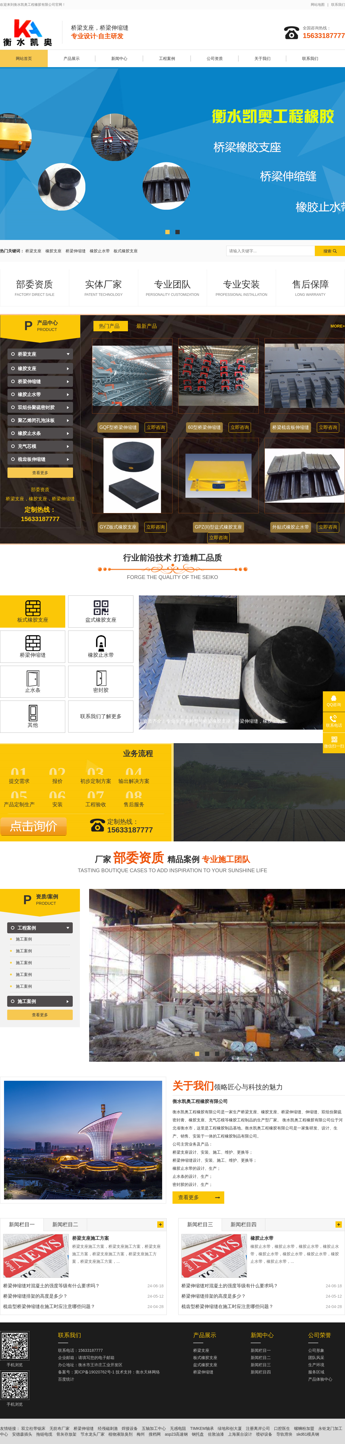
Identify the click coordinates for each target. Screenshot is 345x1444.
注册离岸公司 (258, 1428)
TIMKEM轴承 (202, 1428)
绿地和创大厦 (230, 1428)
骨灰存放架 (66, 1434)
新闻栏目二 (261, 1357)
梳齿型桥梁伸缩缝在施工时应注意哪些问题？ (49, 1306)
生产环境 (316, 1364)
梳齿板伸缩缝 (31, 459)
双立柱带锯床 (33, 1428)
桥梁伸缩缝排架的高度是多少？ (35, 1296)
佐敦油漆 (216, 1434)
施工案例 (24, 939)
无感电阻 (178, 1428)
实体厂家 (103, 288)
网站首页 (24, 58)
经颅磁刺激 (108, 1428)
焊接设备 (130, 1428)
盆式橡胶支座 (205, 1364)
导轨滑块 (284, 1434)
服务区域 (316, 1372)
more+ (338, 326)
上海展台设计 (240, 1434)
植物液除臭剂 (120, 1434)
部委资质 (34, 288)
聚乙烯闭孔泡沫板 (36, 420)
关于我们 (262, 58)
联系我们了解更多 (101, 716)
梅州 (141, 1434)
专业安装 (241, 288)
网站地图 (318, 5)
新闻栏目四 (261, 1372)
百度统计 (66, 1379)
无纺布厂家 (59, 1428)
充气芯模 (27, 446)
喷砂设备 (264, 1434)
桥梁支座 (33, 251)
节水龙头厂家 (92, 1434)
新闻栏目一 (261, 1350)
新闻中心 (119, 58)
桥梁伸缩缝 (76, 251)
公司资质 (215, 58)
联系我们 (338, 5)
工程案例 (167, 58)
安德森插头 (22, 1434)
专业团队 (172, 288)
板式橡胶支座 (126, 251)
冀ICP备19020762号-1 (94, 1372)
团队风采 (316, 1357)
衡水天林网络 (148, 1372)
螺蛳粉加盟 (304, 1428)
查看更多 (40, 472)
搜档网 (155, 1434)
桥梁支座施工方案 (90, 1238)
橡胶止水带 (100, 251)
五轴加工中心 (154, 1428)
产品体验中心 (320, 1379)
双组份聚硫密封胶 (36, 407)
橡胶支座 (53, 251)
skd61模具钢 (307, 1434)
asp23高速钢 (176, 1434)
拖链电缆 (44, 1434)
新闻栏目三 (261, 1364)
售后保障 (310, 288)
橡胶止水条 (29, 433)
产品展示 (72, 58)
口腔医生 (282, 1428)
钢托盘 (198, 1434)
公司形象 (316, 1350)
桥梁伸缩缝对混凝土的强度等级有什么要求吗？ (51, 1285)
